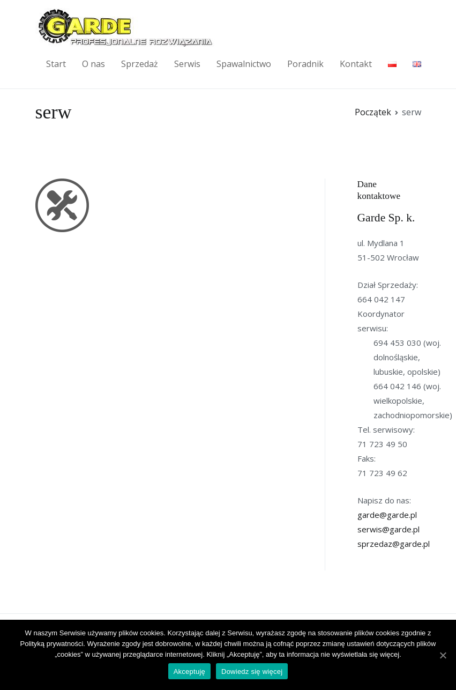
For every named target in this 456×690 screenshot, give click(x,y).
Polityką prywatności (52, 644)
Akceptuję (189, 671)
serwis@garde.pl (388, 529)
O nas (93, 64)
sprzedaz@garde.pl (393, 543)
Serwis (187, 64)
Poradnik (305, 64)
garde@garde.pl (387, 514)
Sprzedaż (139, 64)
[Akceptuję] (442, 655)
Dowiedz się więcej (251, 671)
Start (56, 64)
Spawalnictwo (243, 64)
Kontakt (356, 64)
